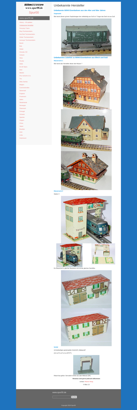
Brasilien (22, 129)
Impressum (22, 138)
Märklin (21, 73)
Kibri (20, 70)
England (22, 93)
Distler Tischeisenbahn (26, 37)
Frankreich (22, 96)
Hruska (21, 61)
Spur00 (34, 12)
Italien (21, 99)
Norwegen (22, 105)
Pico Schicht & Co (25, 76)
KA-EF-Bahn (23, 67)
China (21, 123)
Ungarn (21, 120)
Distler (21, 49)
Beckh (21, 43)
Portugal (22, 111)
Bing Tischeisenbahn (25, 31)
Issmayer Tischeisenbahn (27, 40)
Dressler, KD (23, 52)
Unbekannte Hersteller (26, 25)
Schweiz (22, 114)
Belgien (21, 84)
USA (20, 132)
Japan (21, 126)
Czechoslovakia (24, 87)
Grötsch (21, 55)
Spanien (22, 117)
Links (21, 135)
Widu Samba (23, 81)
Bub (20, 46)
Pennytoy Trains (24, 28)
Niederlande (23, 102)
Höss (21, 58)
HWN (21, 64)
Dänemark (22, 90)
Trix (20, 78)
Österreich (22, 108)
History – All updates (25, 22)
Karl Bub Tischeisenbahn (27, 34)
